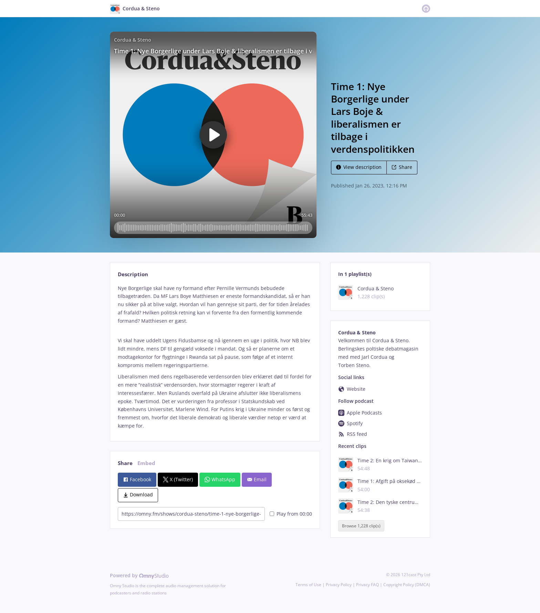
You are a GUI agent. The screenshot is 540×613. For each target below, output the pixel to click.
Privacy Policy (339, 585)
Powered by (139, 575)
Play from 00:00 (291, 513)
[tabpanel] (215, 357)
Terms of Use (308, 585)
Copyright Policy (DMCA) (406, 585)
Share (402, 167)
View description (359, 167)
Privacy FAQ (367, 585)
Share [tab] (125, 463)
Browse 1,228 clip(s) (361, 526)
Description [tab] (133, 274)
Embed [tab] (146, 463)
